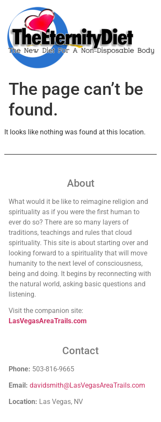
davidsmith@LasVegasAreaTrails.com (87, 385)
